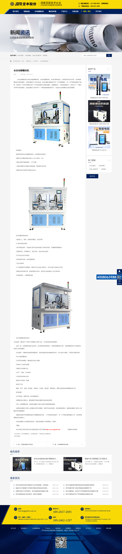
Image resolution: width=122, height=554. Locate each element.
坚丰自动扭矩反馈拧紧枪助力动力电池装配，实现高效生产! (46, 459)
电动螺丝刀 (24, 528)
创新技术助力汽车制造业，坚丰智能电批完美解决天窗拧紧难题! (33, 491)
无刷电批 (45, 55)
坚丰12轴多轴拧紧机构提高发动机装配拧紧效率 (80, 485)
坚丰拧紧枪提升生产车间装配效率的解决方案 (79, 494)
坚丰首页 (16, 11)
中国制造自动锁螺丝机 (45, 433)
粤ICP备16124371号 (74, 530)
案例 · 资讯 (87, 11)
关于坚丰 (98, 11)
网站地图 (108, 528)
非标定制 (75, 11)
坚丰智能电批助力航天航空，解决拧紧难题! (29, 494)
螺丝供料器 (52, 11)
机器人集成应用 (37, 55)
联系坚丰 (98, 528)
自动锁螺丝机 (39, 11)
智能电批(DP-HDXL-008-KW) (99, 97)
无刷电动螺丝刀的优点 (27, 444)
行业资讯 (35, 61)
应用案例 (68, 528)
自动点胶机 (21, 55)
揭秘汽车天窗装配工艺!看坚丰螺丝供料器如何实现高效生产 (97, 459)
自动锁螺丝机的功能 (63, 444)
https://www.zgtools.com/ (53, 429)
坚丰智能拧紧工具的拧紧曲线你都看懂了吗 (78, 488)
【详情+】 (51, 464)
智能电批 (27, 11)
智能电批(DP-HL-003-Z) (99, 150)
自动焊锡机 (28, 55)
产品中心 (64, 11)
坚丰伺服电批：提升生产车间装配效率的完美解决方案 (82, 491)
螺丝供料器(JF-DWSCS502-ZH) (99, 124)
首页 (23, 61)
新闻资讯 (28, 61)
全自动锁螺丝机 (44, 61)
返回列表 (92, 176)
